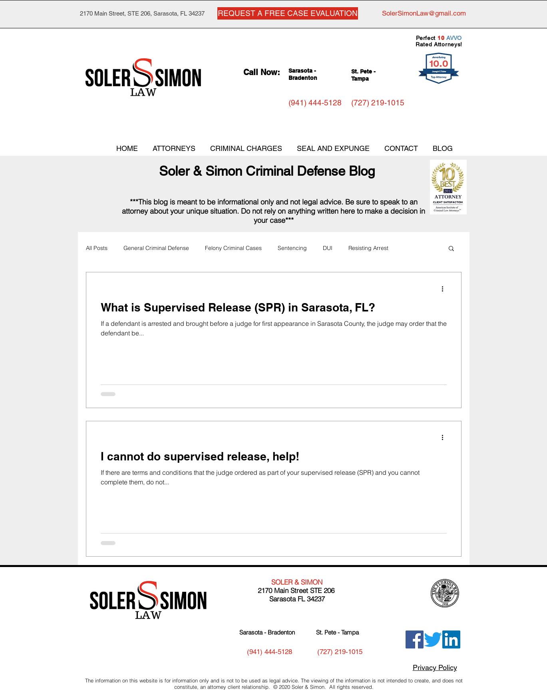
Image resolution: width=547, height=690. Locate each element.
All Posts (96, 248)
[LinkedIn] (451, 639)
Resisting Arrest (368, 248)
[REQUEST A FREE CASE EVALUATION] (287, 13)
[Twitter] (433, 639)
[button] (451, 249)
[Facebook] (415, 639)
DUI (327, 248)
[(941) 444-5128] (315, 103)
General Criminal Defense (156, 248)
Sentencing (292, 248)
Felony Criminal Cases (233, 248)
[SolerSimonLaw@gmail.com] (424, 14)
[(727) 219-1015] (377, 103)
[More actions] (445, 288)
